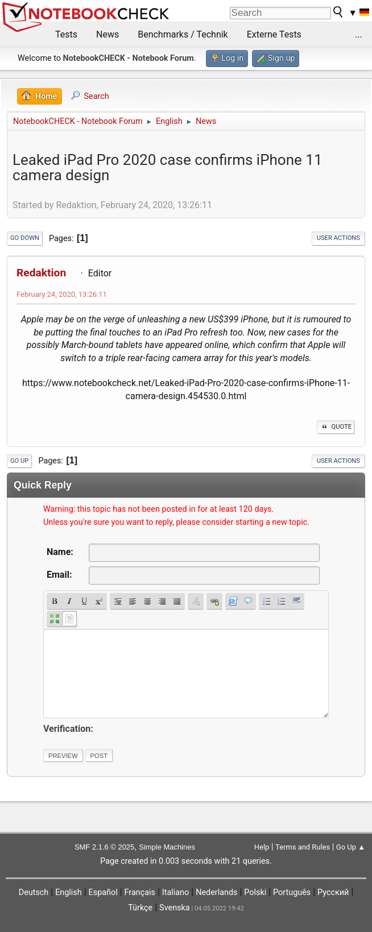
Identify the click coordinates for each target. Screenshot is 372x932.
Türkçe (140, 908)
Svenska (174, 908)
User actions (338, 238)
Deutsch (34, 892)
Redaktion (41, 272)
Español (103, 892)
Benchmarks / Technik (183, 34)
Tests (66, 34)
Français (140, 892)
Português (292, 892)
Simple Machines (167, 847)
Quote (336, 426)
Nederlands (216, 892)
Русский (333, 892)
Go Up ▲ (350, 847)
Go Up (19, 461)
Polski (255, 892)
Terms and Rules (302, 847)
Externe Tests (274, 34)
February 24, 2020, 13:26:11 (61, 294)
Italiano (175, 892)
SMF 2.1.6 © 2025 (104, 847)
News (107, 34)
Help (262, 847)
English (68, 892)
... (358, 34)
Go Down (24, 238)
